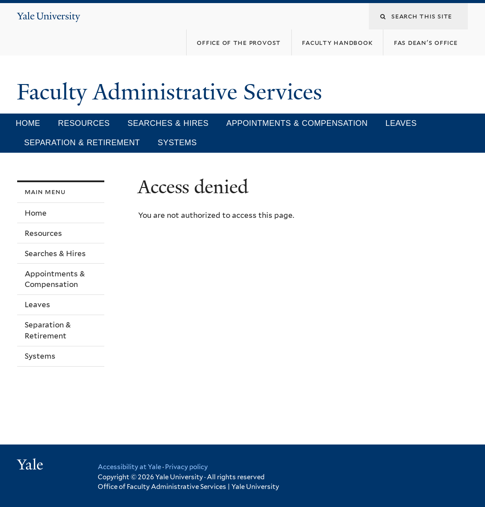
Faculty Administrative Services (172, 92)
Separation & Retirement (82, 142)
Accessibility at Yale (129, 467)
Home (28, 123)
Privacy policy (186, 467)
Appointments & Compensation (296, 123)
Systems (177, 142)
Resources (84, 123)
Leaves (401, 123)
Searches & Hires (168, 123)
